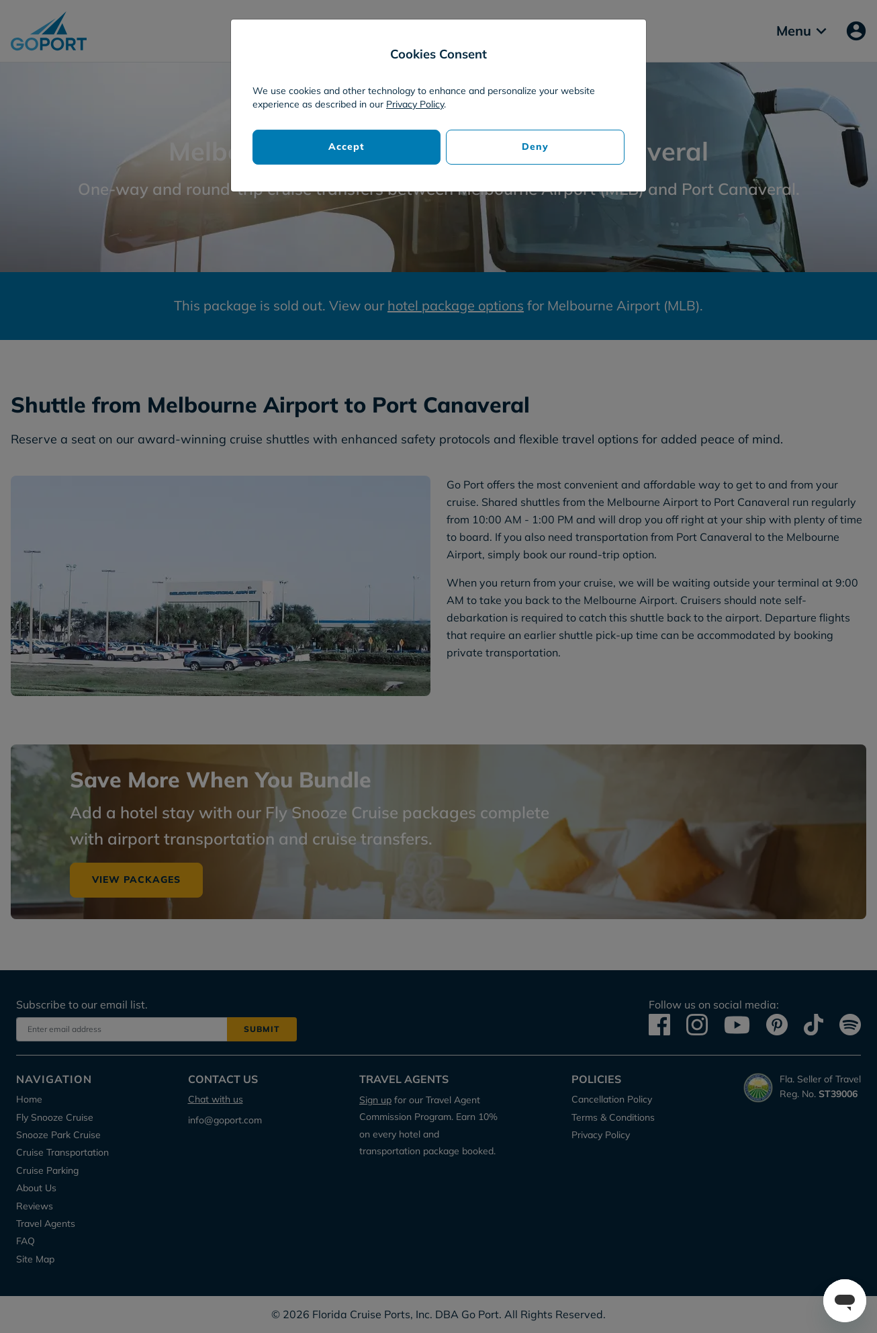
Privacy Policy (415, 104)
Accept (346, 146)
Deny (535, 146)
